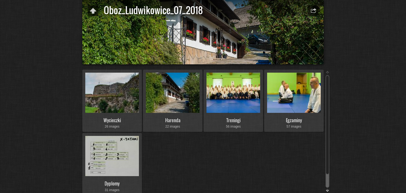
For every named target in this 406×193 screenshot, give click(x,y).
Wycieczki (112, 120)
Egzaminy (294, 120)
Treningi (233, 120)
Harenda (172, 120)
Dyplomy (112, 183)
